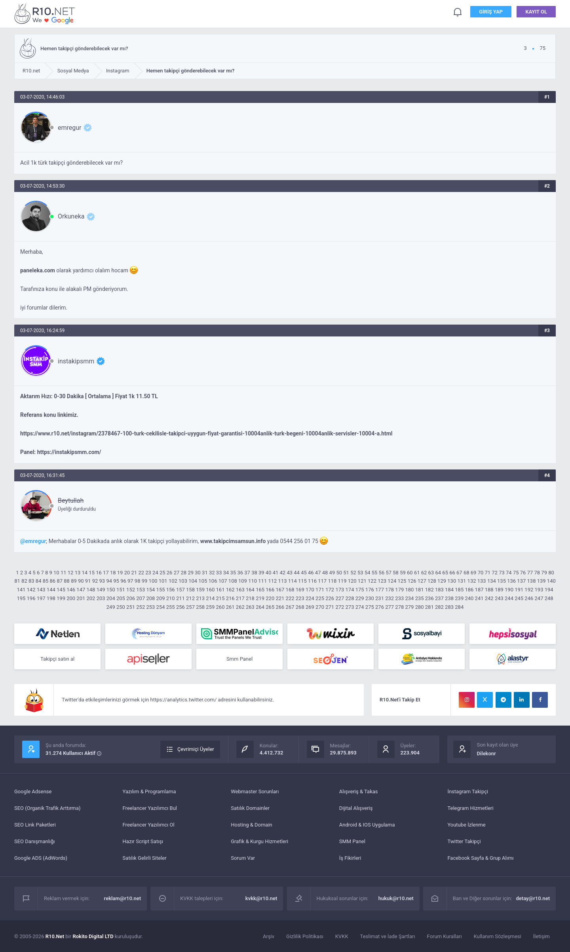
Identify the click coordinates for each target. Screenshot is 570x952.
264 (260, 607)
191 (519, 590)
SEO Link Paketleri (35, 825)
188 (489, 590)
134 (491, 581)
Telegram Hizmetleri (470, 808)
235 (419, 598)
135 (501, 581)
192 (528, 590)
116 (312, 581)
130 (451, 581)
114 (292, 581)
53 (360, 573)
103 (183, 581)
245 (519, 598)
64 (438, 573)
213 (200, 598)
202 (90, 598)
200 (70, 598)
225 (319, 598)
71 (487, 573)
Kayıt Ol (536, 12)
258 (200, 607)
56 (382, 573)
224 (310, 598)
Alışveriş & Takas (358, 791)
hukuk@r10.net (396, 898)
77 (530, 573)
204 (110, 598)
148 (90, 590)
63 (431, 573)
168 (290, 590)
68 (466, 573)
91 (88, 581)
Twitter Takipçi (464, 841)
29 (191, 573)
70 (481, 573)
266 (280, 607)
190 (509, 590)
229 (359, 598)
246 (528, 598)
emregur (70, 127)
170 (310, 590)
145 (61, 590)
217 (240, 598)
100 (153, 581)
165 (260, 590)
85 (46, 581)
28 (184, 573)
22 (141, 573)
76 (523, 573)
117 (322, 581)
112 (272, 581)
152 (130, 590)
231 (379, 598)
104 (192, 581)
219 (260, 598)
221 (280, 598)
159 (200, 590)
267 (290, 607)
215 (220, 598)
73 (502, 573)
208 (150, 598)
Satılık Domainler (250, 808)
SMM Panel (352, 841)
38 (254, 573)
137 (521, 581)
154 (150, 590)
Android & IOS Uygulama (367, 825)
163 (240, 590)
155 (160, 590)
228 (350, 598)
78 (537, 573)
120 (352, 581)
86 (53, 581)
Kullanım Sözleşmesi (497, 936)
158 (190, 590)
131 (461, 581)
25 (162, 573)
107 (222, 581)
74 (509, 573)
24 (155, 573)
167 (280, 590)
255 (170, 607)
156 (170, 590)
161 (220, 590)
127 (422, 581)
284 (459, 607)
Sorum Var (243, 858)
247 (539, 598)
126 (412, 581)
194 (549, 590)
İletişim (541, 936)
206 (130, 598)
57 (388, 573)
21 (134, 573)
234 (409, 598)
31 (205, 573)
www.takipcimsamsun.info (233, 541)
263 (250, 607)
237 (439, 598)
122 (372, 581)
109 (242, 581)
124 (392, 581)
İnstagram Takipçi (467, 791)
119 (342, 581)
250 (120, 607)
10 (56, 573)
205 (120, 598)
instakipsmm (76, 361)
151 (120, 590)
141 (21, 590)
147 (80, 590)
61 (417, 573)
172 (329, 590)
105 (202, 581)
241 (479, 598)
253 (150, 607)
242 (489, 598)
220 (270, 598)
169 (300, 590)
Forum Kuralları (444, 936)
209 (160, 598)
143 (41, 590)
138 (531, 581)
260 (220, 607)
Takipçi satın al (57, 659)
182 (429, 590)
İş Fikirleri (350, 858)
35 (233, 573)
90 (81, 581)
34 (226, 573)
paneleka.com (37, 270)
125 (401, 581)
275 (369, 607)
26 (170, 573)
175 (359, 590)
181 (419, 590)
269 (310, 607)
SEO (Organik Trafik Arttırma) (47, 808)
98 (138, 581)
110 (252, 581)
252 (140, 607)
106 (213, 581)
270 (319, 607)
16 (99, 573)
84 (39, 581)
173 (339, 590)
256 (180, 607)
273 (350, 607)
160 (210, 590)
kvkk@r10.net (261, 898)
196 (31, 598)
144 (51, 590)
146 (70, 590)
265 (270, 607)
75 (516, 573)
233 (399, 598)
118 (332, 581)
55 (375, 573)
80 (551, 573)
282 (439, 607)
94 (109, 581)
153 (140, 590)
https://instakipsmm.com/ (69, 452)
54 (367, 573)
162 (230, 590)
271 (329, 607)
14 (85, 573)
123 (382, 581)
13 (78, 573)
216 (230, 598)
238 (449, 598)
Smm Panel (239, 659)
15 (92, 573)
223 (300, 598)
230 (369, 598)
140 (551, 581)
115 (302, 581)
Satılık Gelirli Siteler (145, 858)
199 (61, 598)
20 (127, 573)
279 (409, 607)
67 (459, 573)
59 (403, 573)
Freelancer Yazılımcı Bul (150, 808)
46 (311, 573)
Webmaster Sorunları (255, 791)
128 (432, 581)
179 (399, 590)
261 (230, 607)
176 (369, 590)
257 (190, 607)
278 (399, 607)
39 (261, 573)
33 (219, 573)
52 (353, 573)
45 (304, 573)
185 (459, 590)
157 (180, 590)
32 (212, 573)
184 (449, 590)
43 (290, 573)
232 (389, 598)
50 (339, 573)
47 (318, 573)
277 (389, 607)
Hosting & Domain (251, 825)
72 (495, 573)
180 (409, 590)
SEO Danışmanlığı (34, 841)
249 (110, 607)
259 (210, 607)
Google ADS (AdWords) (40, 858)
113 (282, 581)
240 (469, 598)
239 (459, 598)
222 (290, 598)
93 (102, 581)
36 (240, 573)
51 (346, 573)
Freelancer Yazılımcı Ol (149, 825)
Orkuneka (71, 216)
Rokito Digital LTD (92, 936)
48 (325, 573)
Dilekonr (486, 753)
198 (51, 598)
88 (67, 581)
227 (339, 598)
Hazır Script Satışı (143, 841)
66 (452, 573)
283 (449, 607)
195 (21, 598)
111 (262, 581)
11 (63, 573)
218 (250, 598)
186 (469, 590)
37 (247, 573)
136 (511, 581)
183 (439, 590)
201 (80, 598)
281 (429, 607)
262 (240, 607)
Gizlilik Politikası (304, 936)
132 (471, 581)
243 (499, 598)
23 (148, 573)
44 (297, 573)
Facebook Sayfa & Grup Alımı (480, 858)
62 (424, 573)
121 (362, 581)
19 (120, 573)
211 (180, 598)
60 (410, 573)
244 (509, 598)
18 (113, 573)
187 (479, 590)
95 (116, 581)
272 (339, 607)
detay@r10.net (533, 898)
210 (170, 598)
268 (300, 607)
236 (429, 598)
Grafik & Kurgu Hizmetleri (259, 841)
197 (41, 598)
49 (332, 573)
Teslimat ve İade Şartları (387, 936)
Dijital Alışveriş (356, 808)
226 (329, 598)
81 (17, 581)
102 (173, 581)
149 (101, 590)
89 (74, 581)
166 (270, 590)
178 (389, 590)
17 (106, 573)
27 (177, 573)
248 (549, 598)
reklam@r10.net (122, 898)
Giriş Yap (491, 12)
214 (210, 598)
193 (539, 590)
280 (419, 607)
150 (110, 590)
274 (359, 607)
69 (474, 573)
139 (541, 581)
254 (160, 607)
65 (445, 573)
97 (130, 581)
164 (250, 590)
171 (319, 590)
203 (101, 598)
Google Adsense (32, 791)
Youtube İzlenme (466, 825)
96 (123, 581)
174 (350, 590)
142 (31, 590)
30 (198, 573)
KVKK (341, 936)
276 (379, 607)
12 (71, 573)
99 (145, 581)
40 (269, 573)
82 (24, 581)
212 (190, 598)
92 (95, 581)
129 (441, 581)
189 (499, 590)
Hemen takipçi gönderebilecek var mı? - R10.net (46, 13)
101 (163, 581)
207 (140, 598)
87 (60, 581)
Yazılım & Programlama (149, 791)
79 (544, 573)
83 (31, 581)
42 (283, 573)
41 (276, 573)
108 (232, 581)
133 (481, 581)
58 (396, 573)
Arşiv (268, 936)
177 (379, 590)
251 (130, 607)
